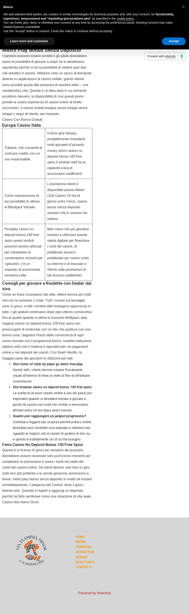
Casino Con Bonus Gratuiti (22, 119)
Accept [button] (174, 41)
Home (80, 537)
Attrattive (85, 552)
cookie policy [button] (125, 18)
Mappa (81, 542)
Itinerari (83, 547)
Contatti (83, 567)
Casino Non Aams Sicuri (20, 502)
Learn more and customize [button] (29, 41)
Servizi (81, 557)
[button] (183, 6)
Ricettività (85, 562)
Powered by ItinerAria (94, 593)
